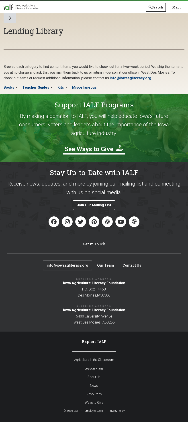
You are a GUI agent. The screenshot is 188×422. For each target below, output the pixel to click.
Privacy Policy (117, 410)
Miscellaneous (84, 87)
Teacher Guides (35, 87)
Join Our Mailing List (94, 205)
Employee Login (94, 410)
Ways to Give (94, 402)
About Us (94, 377)
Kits (60, 87)
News (94, 385)
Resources (94, 394)
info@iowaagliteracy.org (130, 78)
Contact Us (132, 265)
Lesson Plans (94, 368)
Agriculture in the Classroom (94, 359)
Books (9, 87)
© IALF (71, 410)
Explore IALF (94, 341)
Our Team (105, 265)
